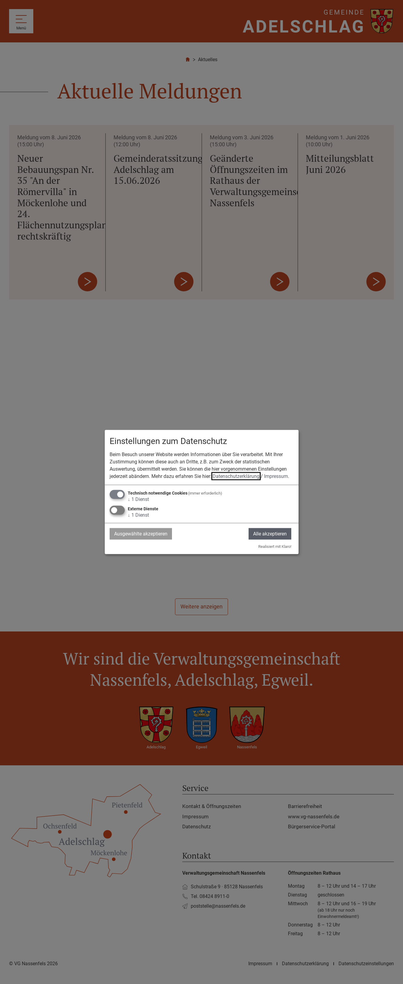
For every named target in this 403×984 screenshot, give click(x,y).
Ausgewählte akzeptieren (140, 533)
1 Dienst (138, 499)
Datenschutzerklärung (236, 476)
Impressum (276, 476)
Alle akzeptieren (270, 533)
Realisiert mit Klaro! (274, 546)
